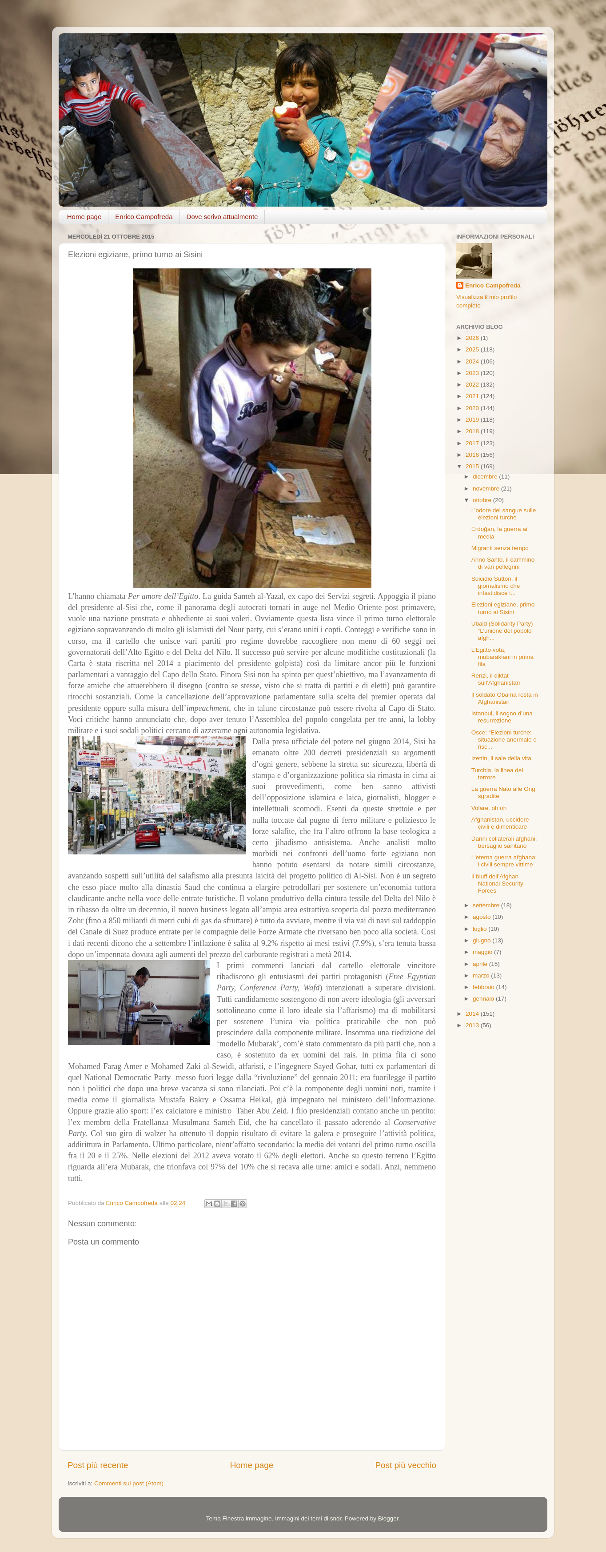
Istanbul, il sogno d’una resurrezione (502, 717)
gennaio (484, 998)
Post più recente (98, 1465)
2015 (473, 466)
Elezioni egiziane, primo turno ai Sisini (503, 608)
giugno (482, 940)
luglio (480, 929)
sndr (336, 1518)
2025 (473, 349)
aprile (481, 964)
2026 (473, 338)
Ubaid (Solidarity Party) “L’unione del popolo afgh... (502, 630)
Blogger (388, 1518)
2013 (473, 1025)
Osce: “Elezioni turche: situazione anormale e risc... (504, 739)
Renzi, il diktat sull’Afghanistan (495, 679)
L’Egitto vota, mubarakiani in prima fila (502, 656)
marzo (482, 975)
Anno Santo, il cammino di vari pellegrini (503, 563)
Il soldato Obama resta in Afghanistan (504, 698)
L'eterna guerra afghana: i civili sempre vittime (504, 861)
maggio (483, 952)
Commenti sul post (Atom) (128, 1483)
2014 (473, 1013)
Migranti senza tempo (500, 548)
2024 (473, 361)
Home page (84, 216)
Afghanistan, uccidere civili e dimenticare (500, 823)
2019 (473, 419)
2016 (473, 454)
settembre (487, 905)
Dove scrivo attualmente (222, 216)
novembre (487, 488)
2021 (473, 396)
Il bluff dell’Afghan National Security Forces (497, 883)
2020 (473, 408)
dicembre (486, 476)
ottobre (483, 500)
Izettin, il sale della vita (501, 758)
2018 (473, 431)
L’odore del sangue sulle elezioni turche (503, 514)
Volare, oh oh (489, 808)
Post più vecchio (405, 1465)
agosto (482, 917)
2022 (473, 384)
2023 (473, 373)
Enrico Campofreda (143, 216)
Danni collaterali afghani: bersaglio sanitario (504, 842)
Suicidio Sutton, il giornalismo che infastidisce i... (495, 585)
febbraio (484, 987)
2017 (473, 443)
